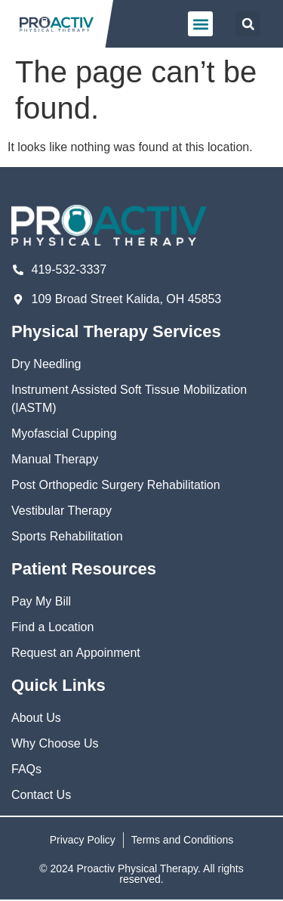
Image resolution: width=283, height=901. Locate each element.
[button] (200, 23)
